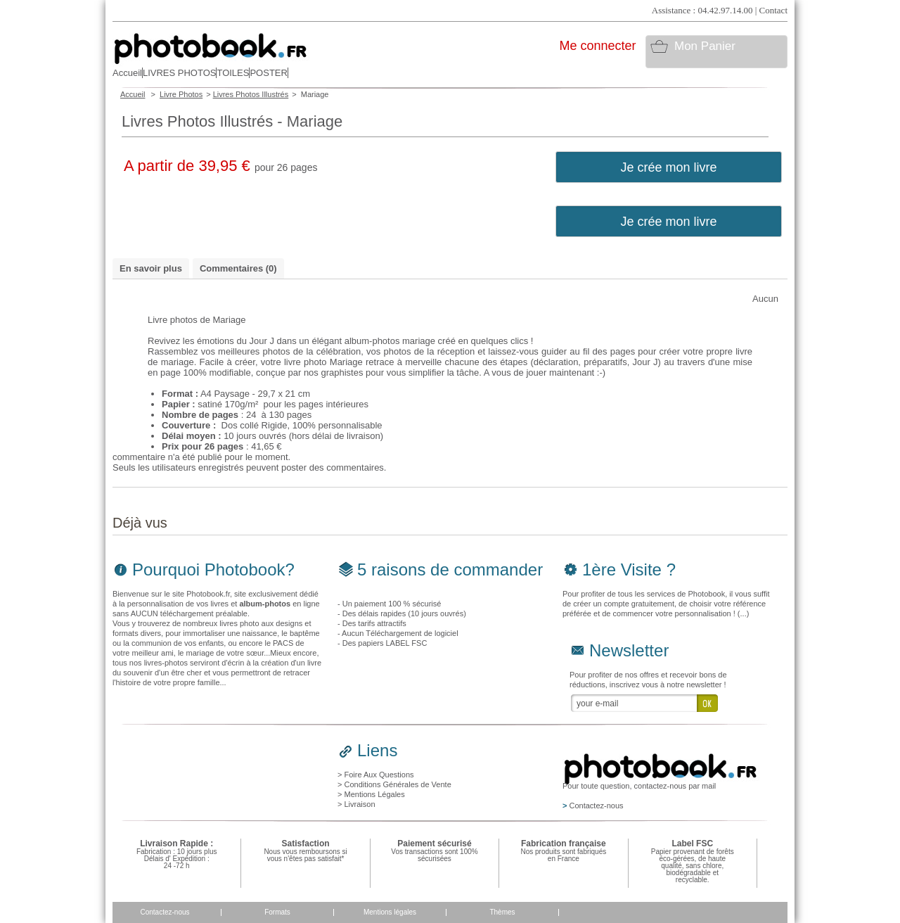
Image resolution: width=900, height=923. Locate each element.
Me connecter (597, 46)
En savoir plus (151, 268)
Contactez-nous (164, 912)
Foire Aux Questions (378, 774)
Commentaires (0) (238, 268)
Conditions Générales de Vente (397, 784)
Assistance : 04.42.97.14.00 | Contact (720, 10)
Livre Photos (181, 94)
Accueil (132, 94)
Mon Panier (704, 46)
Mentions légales (390, 912)
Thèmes (502, 912)
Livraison (359, 804)
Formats (277, 912)
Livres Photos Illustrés (251, 94)
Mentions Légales (374, 794)
